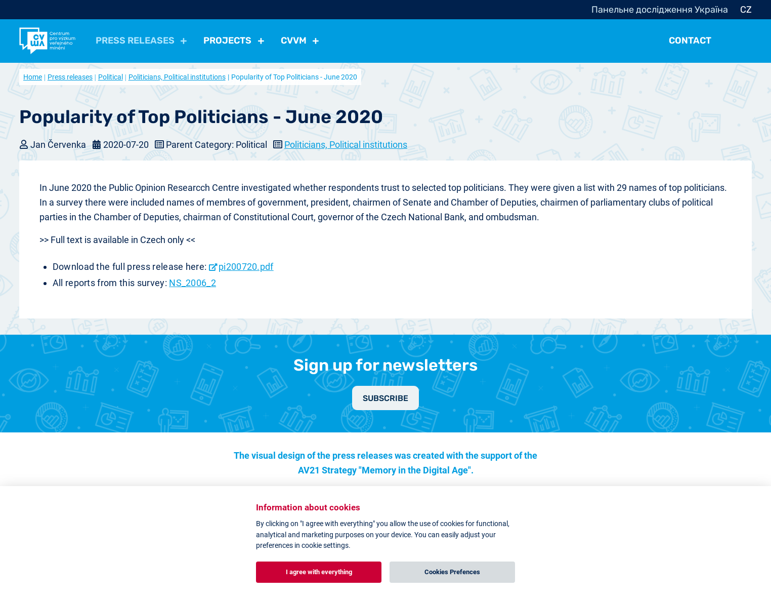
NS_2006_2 (192, 282)
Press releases (70, 77)
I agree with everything (319, 572)
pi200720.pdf (246, 266)
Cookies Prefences (452, 572)
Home (32, 77)
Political (110, 77)
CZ (746, 9)
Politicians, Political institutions (177, 77)
